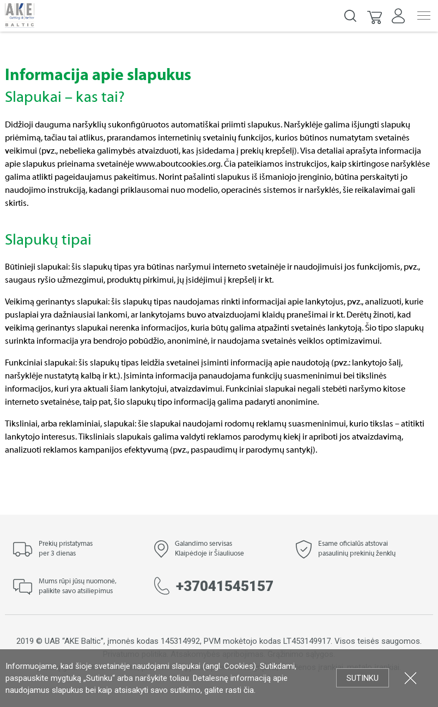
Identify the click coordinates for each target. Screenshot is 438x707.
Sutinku (362, 678)
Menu (423, 15)
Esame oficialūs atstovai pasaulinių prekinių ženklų (357, 549)
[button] (375, 16)
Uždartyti (410, 678)
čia (249, 690)
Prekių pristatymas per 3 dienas (66, 549)
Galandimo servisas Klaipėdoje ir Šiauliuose (209, 549)
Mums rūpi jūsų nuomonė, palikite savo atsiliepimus (78, 586)
